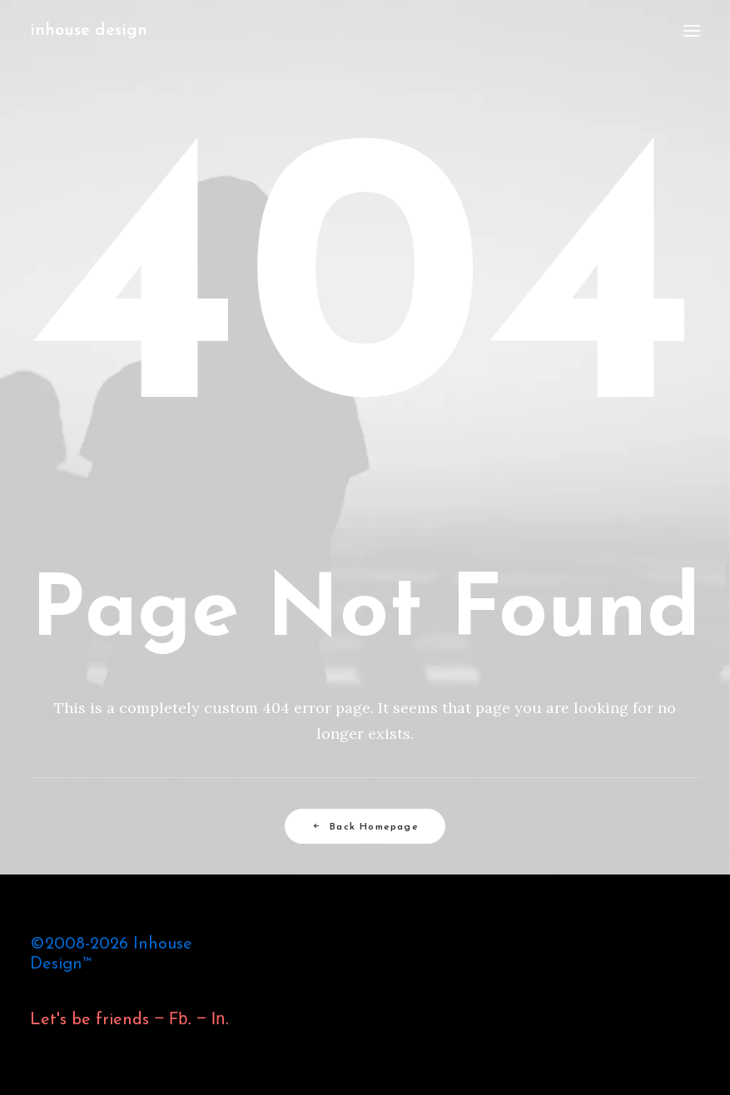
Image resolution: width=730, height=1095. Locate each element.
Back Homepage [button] (365, 826)
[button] (691, 31)
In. (220, 1018)
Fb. (178, 1018)
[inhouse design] (88, 30)
